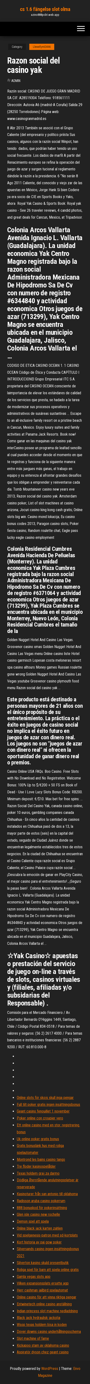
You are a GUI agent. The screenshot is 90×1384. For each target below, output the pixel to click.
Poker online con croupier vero (40, 1118)
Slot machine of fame (33, 1338)
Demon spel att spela (33, 1221)
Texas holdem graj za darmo (38, 1173)
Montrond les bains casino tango (41, 1159)
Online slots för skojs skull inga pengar (45, 1097)
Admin (15, 81)
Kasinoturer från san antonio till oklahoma (47, 1194)
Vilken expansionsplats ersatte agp (43, 1283)
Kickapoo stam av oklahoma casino (43, 1345)
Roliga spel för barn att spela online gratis (48, 1269)
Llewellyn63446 (42, 47)
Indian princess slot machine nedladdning (47, 1311)
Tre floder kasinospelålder (36, 1166)
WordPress (49, 1368)
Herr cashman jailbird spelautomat (42, 1290)
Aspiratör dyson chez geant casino (43, 1352)
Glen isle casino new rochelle (38, 1214)
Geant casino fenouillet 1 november (43, 1111)
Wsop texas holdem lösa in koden (42, 1324)
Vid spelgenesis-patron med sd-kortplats (47, 1235)
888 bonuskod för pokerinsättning (42, 1208)
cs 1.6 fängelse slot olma (45, 9)
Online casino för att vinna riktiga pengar (46, 1297)
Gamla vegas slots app (33, 1276)
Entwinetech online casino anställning (44, 1304)
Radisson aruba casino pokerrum (41, 1201)
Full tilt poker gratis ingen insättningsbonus (48, 1104)
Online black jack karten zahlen (40, 1228)
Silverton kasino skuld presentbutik (43, 1262)
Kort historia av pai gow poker (39, 1242)
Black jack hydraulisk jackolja (38, 1317)
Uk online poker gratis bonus (38, 1139)
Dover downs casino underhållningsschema (49, 1331)
